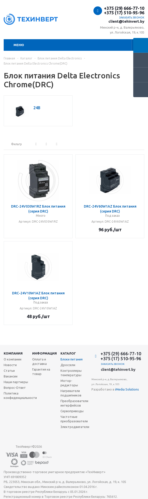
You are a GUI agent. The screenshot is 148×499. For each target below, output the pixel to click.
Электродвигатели (74, 426)
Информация (44, 353)
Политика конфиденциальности (20, 395)
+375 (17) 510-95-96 (124, 12)
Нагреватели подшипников (70, 393)
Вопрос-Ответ (15, 387)
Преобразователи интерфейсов (74, 403)
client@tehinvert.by (126, 21)
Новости (10, 365)
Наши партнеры (16, 382)
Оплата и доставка (39, 361)
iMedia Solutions (127, 389)
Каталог (68, 353)
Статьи (9, 370)
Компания (13, 353)
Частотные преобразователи (74, 419)
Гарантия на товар (41, 371)
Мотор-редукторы (69, 383)
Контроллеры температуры (71, 373)
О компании (12, 359)
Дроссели (67, 365)
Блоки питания (71, 359)
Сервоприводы (72, 411)
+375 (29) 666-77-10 (124, 8)
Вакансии (10, 376)
